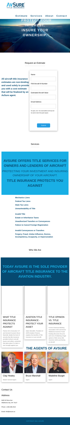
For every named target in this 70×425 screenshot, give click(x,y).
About (49, 16)
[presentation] (45, 119)
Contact (61, 16)
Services (36, 16)
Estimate (22, 16)
